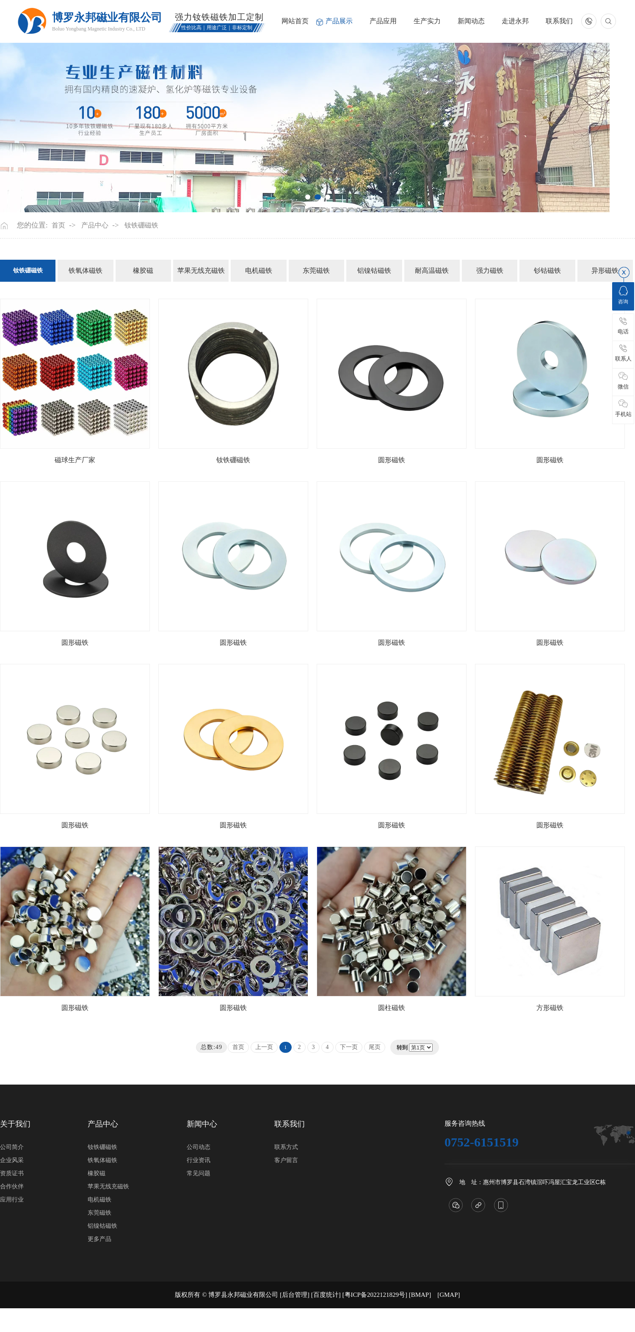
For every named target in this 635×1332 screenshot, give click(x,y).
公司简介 (12, 1147)
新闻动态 (471, 21)
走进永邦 (515, 21)
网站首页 (295, 21)
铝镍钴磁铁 (374, 270)
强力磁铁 (489, 270)
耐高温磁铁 (432, 270)
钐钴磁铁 (547, 270)
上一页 (264, 1047)
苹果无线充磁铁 (201, 270)
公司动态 (198, 1147)
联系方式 (286, 1147)
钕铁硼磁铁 (141, 225)
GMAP (448, 1294)
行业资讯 (198, 1160)
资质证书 (12, 1173)
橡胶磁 (143, 270)
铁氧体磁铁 (85, 270)
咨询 (623, 295)
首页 (58, 225)
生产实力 (427, 21)
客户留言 (286, 1160)
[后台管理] (294, 1294)
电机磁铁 (258, 270)
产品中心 (94, 225)
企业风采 (12, 1160)
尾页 (375, 1047)
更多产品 (99, 1239)
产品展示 (339, 21)
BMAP (420, 1294)
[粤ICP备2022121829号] (374, 1294)
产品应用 (383, 21)
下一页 (349, 1047)
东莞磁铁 (316, 270)
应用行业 (12, 1199)
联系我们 (559, 21)
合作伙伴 (12, 1186)
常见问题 (198, 1173)
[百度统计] (326, 1294)
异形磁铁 (604, 270)
